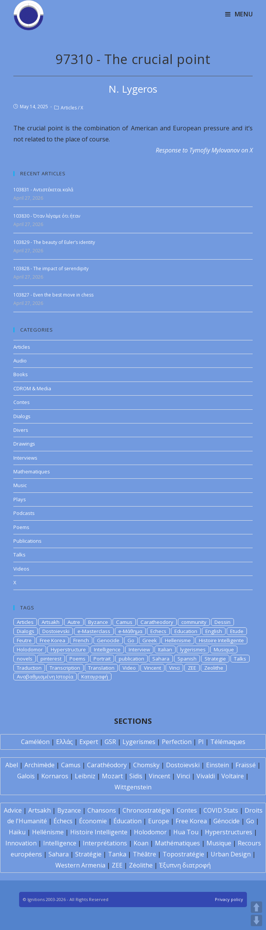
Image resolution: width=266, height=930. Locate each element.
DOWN (256, 920)
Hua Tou (185, 832)
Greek (149, 640)
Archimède (39, 765)
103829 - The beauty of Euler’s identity (54, 242)
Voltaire (232, 776)
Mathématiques (177, 843)
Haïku (17, 832)
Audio (20, 360)
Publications (27, 540)
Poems (21, 527)
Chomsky (146, 765)
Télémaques (227, 742)
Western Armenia (80, 865)
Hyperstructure (68, 649)
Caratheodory (156, 622)
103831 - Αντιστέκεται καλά (43, 189)
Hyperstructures (228, 832)
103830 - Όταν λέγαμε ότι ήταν (46, 216)
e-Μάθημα (130, 631)
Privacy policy (229, 899)
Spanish (187, 658)
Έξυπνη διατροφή (185, 865)
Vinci (174, 667)
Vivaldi (206, 776)
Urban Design (231, 854)
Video (129, 667)
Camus (124, 622)
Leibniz (85, 776)
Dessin (222, 622)
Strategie (215, 658)
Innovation (21, 843)
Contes (21, 402)
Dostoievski (55, 631)
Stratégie (88, 854)
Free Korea (52, 640)
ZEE (192, 667)
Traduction (29, 667)
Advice (13, 810)
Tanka (117, 854)
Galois (26, 776)
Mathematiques (31, 471)
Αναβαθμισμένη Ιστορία (45, 676)
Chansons (101, 810)
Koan (141, 843)
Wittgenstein (133, 787)
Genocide (108, 640)
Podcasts (24, 513)
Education (185, 631)
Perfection (177, 742)
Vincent (152, 667)
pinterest (50, 658)
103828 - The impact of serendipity (51, 268)
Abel (11, 765)
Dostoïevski (183, 765)
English (213, 631)
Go (130, 640)
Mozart (112, 776)
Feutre (24, 640)
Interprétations (105, 843)
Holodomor (30, 649)
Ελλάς (64, 742)
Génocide (226, 821)
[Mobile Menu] (239, 14)
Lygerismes (139, 742)
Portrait (102, 658)
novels (24, 658)
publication (131, 658)
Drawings (24, 443)
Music (20, 485)
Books (20, 374)
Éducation (127, 821)
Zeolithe (213, 667)
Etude (236, 631)
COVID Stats (220, 810)
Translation (101, 667)
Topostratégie (183, 854)
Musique (224, 649)
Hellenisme (178, 640)
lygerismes (193, 649)
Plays (19, 499)
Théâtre (144, 854)
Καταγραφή (94, 676)
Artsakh (51, 622)
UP (256, 907)
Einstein (217, 765)
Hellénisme (48, 832)
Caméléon (35, 742)
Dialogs (22, 416)
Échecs (63, 821)
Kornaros (54, 776)
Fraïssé (245, 765)
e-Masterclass (93, 631)
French (81, 640)
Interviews (25, 457)
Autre (74, 622)
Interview (139, 649)
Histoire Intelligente (221, 640)
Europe (158, 821)
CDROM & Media (32, 388)
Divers (20, 430)
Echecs (158, 631)
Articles (69, 107)
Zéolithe (141, 865)
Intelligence (107, 649)
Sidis (135, 776)
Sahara (160, 658)
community (193, 622)
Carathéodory (107, 765)
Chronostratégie (146, 810)
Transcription (65, 667)
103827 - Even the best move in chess (53, 295)
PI (201, 742)
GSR (110, 742)
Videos (21, 568)
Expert (88, 742)
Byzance (98, 622)
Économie (93, 821)
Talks (19, 554)
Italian (165, 649)
